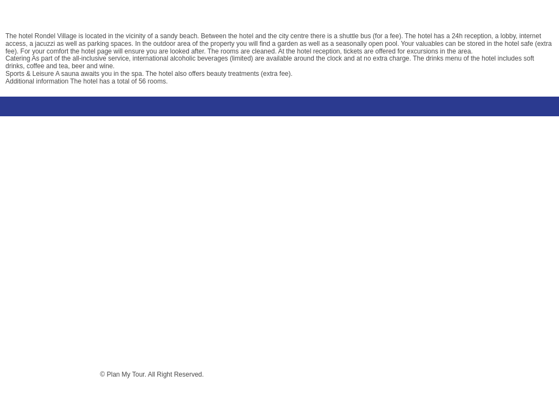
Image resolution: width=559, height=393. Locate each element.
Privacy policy (76, 375)
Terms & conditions (23, 375)
